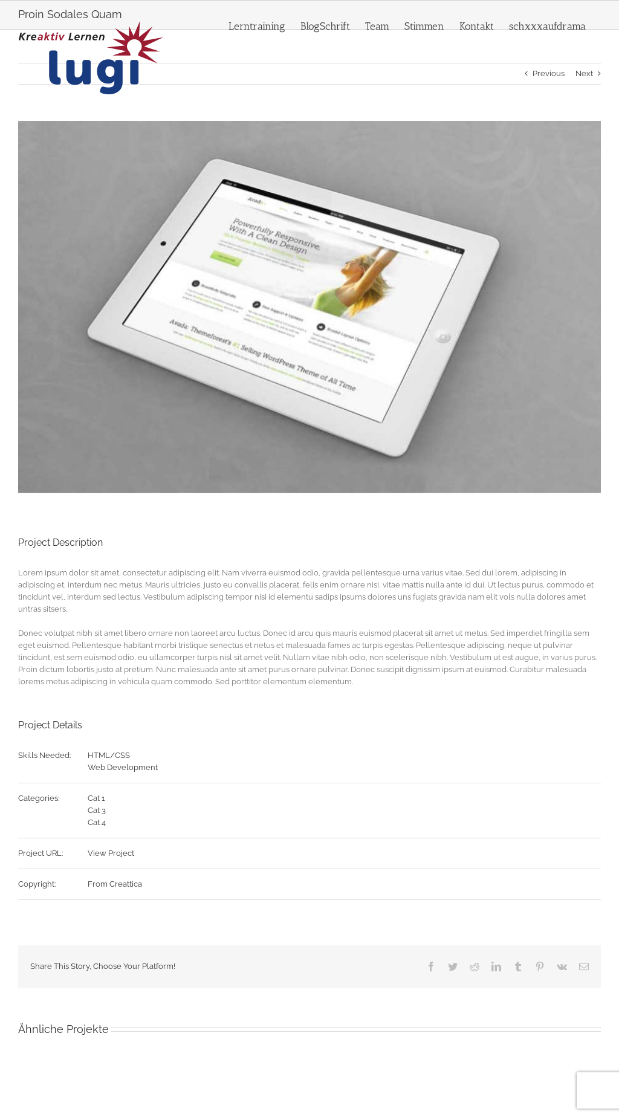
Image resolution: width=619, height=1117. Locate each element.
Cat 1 (96, 798)
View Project (111, 853)
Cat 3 (97, 810)
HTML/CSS (109, 755)
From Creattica (115, 884)
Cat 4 (97, 822)
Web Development (123, 767)
